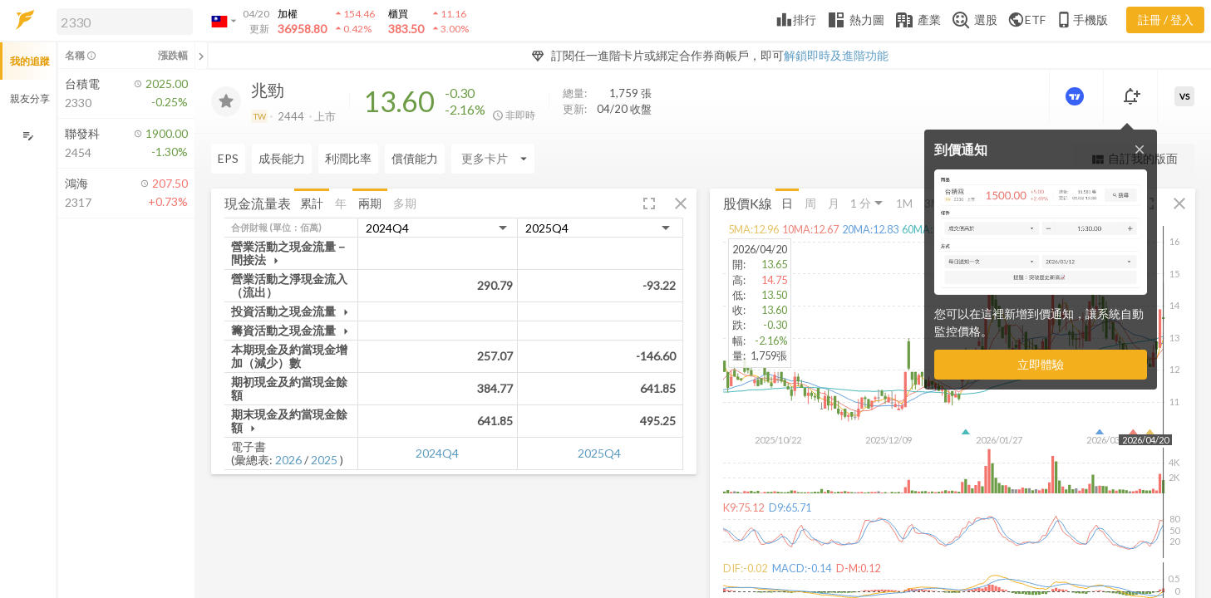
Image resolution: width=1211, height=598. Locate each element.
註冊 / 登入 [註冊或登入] (1166, 19)
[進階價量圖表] (1076, 96)
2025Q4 (599, 453)
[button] (121, 21)
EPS (228, 158)
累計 (311, 202)
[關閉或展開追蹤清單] (201, 55)
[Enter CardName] (492, 159)
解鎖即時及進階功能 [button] (836, 55)
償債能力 (414, 158)
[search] (125, 21)
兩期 (370, 202)
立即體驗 (1040, 364)
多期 (404, 202)
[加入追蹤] (226, 101)
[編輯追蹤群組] (28, 135)
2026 (288, 460)
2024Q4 (437, 453)
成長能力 (281, 158)
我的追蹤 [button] (30, 61)
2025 (324, 460)
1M (904, 202)
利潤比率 (348, 158)
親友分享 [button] (30, 98)
